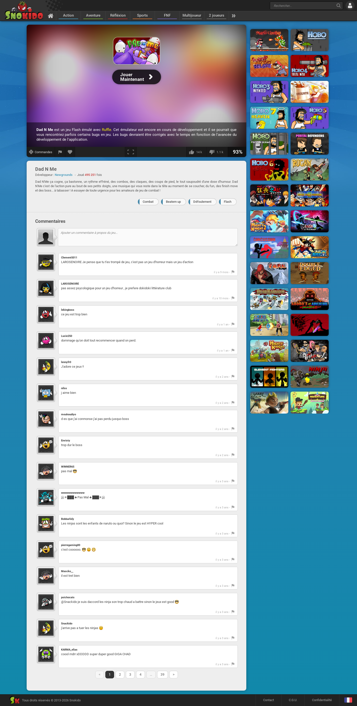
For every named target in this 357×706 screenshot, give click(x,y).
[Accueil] (51, 15)
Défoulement (202, 201)
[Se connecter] (350, 5)
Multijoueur (192, 15)
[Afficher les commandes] (41, 152)
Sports (142, 15)
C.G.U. (293, 700)
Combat (148, 201)
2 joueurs (216, 15)
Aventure (93, 15)
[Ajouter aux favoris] (70, 152)
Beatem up (173, 201)
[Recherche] (338, 5)
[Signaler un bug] (60, 152)
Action (68, 15)
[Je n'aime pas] (217, 152)
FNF (167, 15)
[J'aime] (196, 152)
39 (162, 674)
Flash (227, 201)
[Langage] (348, 700)
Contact (268, 700)
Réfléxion (118, 15)
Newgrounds (64, 175)
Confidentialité (322, 700)
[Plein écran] (131, 152)
